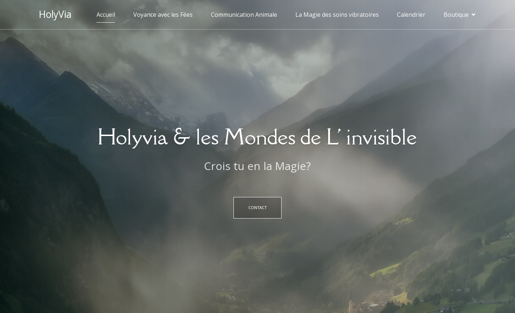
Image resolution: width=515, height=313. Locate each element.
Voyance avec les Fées (163, 15)
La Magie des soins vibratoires (337, 15)
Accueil (106, 15)
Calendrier (411, 15)
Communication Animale (244, 15)
